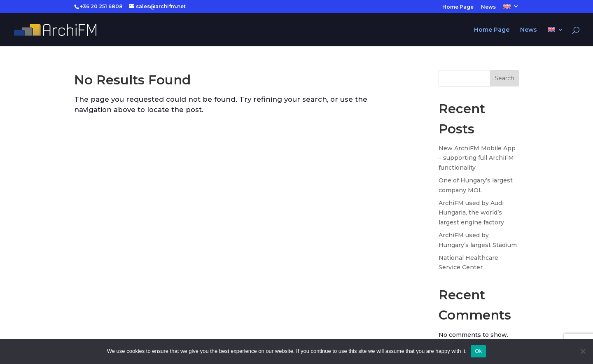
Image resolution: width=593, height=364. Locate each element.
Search (504, 78)
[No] (583, 351)
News (488, 7)
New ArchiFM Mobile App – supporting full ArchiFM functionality (477, 158)
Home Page (458, 7)
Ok (478, 351)
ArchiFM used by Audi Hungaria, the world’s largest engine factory (471, 212)
